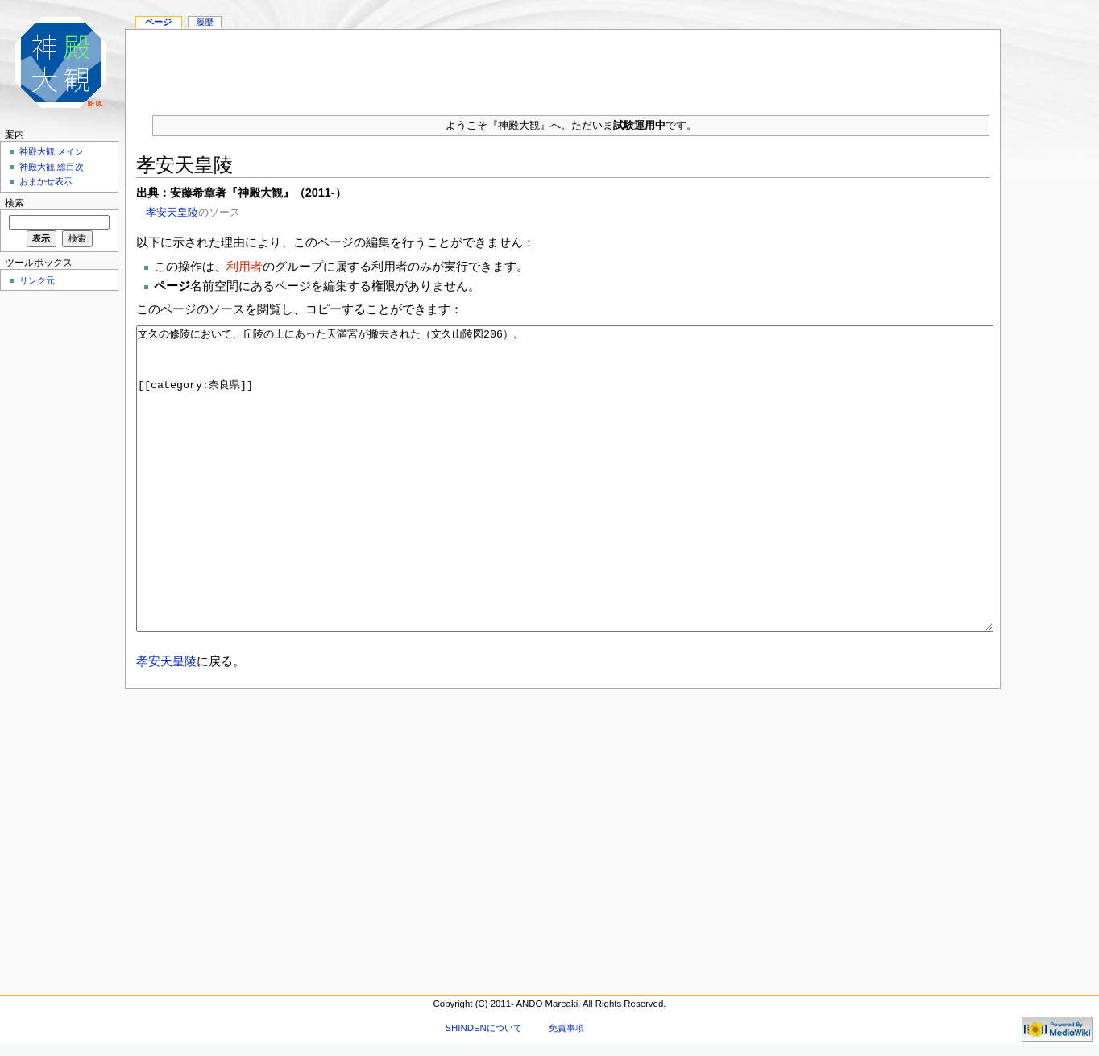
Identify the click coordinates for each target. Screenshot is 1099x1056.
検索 (14, 203)
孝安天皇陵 (172, 212)
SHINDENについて (483, 1028)
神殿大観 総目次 (51, 167)
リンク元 (37, 280)
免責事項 (566, 1028)
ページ (158, 22)
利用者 (244, 266)
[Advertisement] (563, 66)
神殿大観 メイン (51, 151)
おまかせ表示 (46, 181)
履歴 (205, 22)
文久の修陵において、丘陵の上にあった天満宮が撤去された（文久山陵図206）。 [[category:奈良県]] (565, 508)
